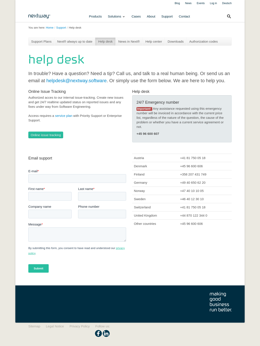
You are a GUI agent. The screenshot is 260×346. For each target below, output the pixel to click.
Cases (136, 16)
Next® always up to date (74, 41)
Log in (213, 3)
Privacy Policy (79, 326)
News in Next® (129, 41)
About (151, 16)
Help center (153, 41)
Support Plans (41, 41)
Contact (184, 16)
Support (167, 16)
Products (95, 16)
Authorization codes (203, 41)
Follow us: (102, 326)
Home (49, 27)
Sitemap (34, 326)
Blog (177, 3)
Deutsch (227, 3)
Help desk (75, 27)
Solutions (116, 16)
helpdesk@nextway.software (76, 80)
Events (201, 3)
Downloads (176, 41)
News (188, 3)
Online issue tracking (46, 135)
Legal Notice (55, 326)
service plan (63, 115)
